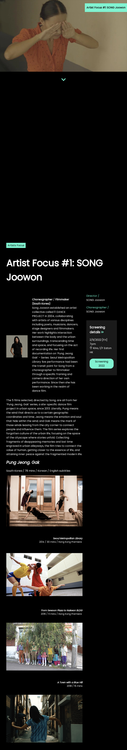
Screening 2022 (101, 364)
